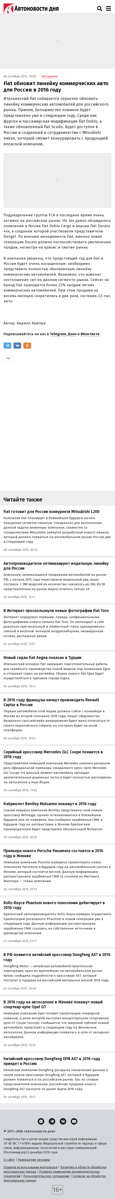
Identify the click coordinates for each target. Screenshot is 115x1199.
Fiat (8, 358)
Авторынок (49, 76)
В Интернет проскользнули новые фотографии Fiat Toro (56, 610)
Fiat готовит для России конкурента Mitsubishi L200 (51, 511)
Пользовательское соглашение (46, 1176)
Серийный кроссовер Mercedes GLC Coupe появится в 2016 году (53, 754)
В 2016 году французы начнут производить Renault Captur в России (51, 702)
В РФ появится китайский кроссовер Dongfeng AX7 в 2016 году (57, 957)
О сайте (9, 1160)
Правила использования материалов (30, 1167)
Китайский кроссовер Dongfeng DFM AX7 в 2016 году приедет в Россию (52, 1061)
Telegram (58, 334)
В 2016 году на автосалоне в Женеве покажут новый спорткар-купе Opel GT (53, 1005)
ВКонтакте (90, 334)
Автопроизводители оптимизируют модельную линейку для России (56, 566)
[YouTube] (74, 1121)
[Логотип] (31, 8)
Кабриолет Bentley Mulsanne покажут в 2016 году (50, 803)
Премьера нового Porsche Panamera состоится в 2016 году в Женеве (53, 853)
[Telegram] (7, 345)
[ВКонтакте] (17, 345)
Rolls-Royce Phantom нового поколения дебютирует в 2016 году (54, 905)
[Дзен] (41, 1121)
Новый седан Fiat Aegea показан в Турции (42, 657)
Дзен (72, 334)
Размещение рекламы (34, 1160)
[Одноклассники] (27, 345)
